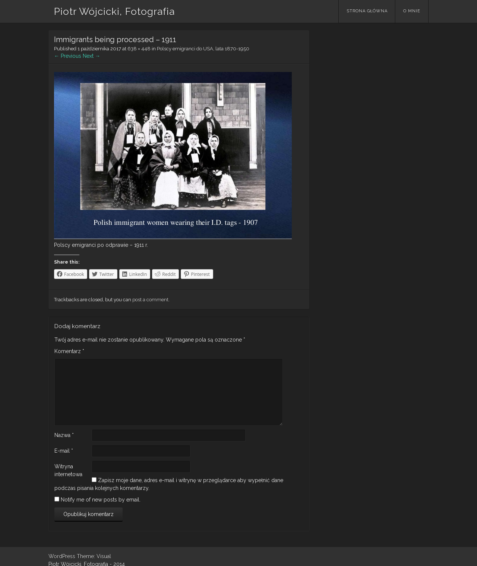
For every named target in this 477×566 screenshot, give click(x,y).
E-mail (63, 451)
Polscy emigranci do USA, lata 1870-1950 (203, 48)
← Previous (67, 56)
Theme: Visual (94, 556)
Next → (91, 56)
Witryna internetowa (68, 470)
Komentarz (69, 351)
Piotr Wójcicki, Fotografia (114, 11)
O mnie (411, 11)
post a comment (150, 299)
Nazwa (64, 435)
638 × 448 (139, 48)
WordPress (61, 556)
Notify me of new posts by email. (100, 500)
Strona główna (367, 11)
